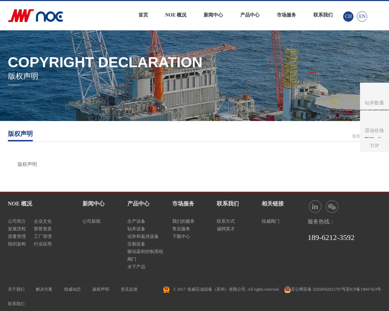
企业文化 (43, 221)
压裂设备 (136, 244)
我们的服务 (183, 221)
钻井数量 (374, 103)
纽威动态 (72, 289)
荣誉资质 (43, 228)
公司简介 (17, 221)
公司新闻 (91, 221)
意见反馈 (129, 289)
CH (348, 16)
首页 (143, 15)
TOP (374, 145)
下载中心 (181, 236)
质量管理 (17, 236)
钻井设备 (136, 228)
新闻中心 (213, 15)
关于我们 (16, 289)
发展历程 (17, 228)
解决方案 (44, 289)
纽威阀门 (271, 221)
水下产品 (136, 266)
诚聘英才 (226, 228)
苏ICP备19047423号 (363, 289)
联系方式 (226, 221)
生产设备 (136, 221)
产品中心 (250, 15)
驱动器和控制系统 (145, 251)
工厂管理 (43, 236)
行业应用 (43, 244)
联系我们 (323, 15)
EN (362, 16)
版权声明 (101, 289)
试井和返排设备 (143, 236)
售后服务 (181, 228)
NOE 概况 (176, 15)
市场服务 (286, 15)
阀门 (131, 259)
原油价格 (374, 130)
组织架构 (17, 244)
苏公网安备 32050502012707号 (318, 289)
